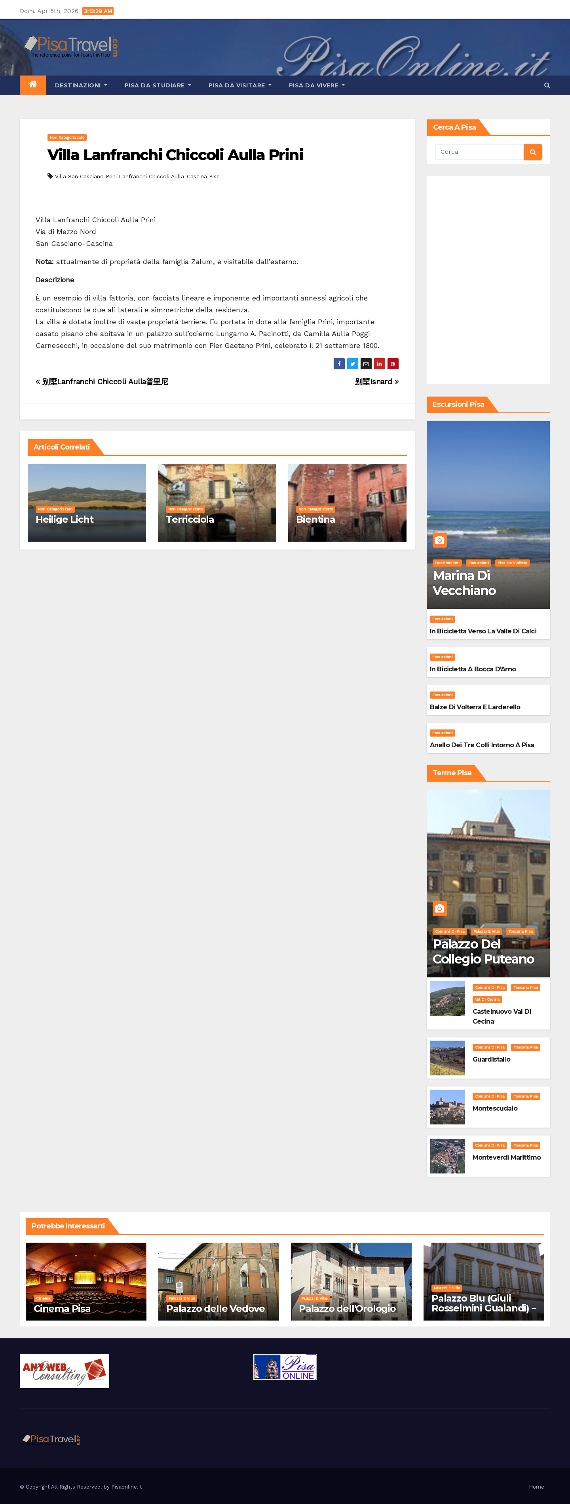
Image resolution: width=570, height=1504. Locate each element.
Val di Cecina (487, 999)
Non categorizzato (67, 137)
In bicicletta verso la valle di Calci (483, 631)
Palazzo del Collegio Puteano (483, 951)
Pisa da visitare (240, 85)
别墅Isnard (377, 381)
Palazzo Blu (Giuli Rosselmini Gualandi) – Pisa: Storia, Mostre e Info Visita (483, 1313)
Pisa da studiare (158, 85)
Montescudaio (495, 1108)
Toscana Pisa (520, 931)
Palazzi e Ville (486, 931)
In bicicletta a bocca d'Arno (473, 669)
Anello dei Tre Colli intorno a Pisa (482, 745)
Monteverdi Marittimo (507, 1157)
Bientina (315, 519)
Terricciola (190, 519)
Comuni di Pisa (450, 931)
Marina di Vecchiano (464, 583)
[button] (547, 85)
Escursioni (478, 563)
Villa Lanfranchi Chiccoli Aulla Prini (175, 154)
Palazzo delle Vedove (215, 1308)
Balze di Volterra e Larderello (475, 707)
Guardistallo (491, 1059)
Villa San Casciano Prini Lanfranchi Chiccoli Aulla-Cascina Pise (137, 176)
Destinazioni (81, 85)
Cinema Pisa (62, 1308)
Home (536, 1487)
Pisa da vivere (317, 85)
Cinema (43, 1298)
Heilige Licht (64, 519)
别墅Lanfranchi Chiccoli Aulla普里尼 (102, 381)
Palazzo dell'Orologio (347, 1308)
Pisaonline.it (126, 1487)
